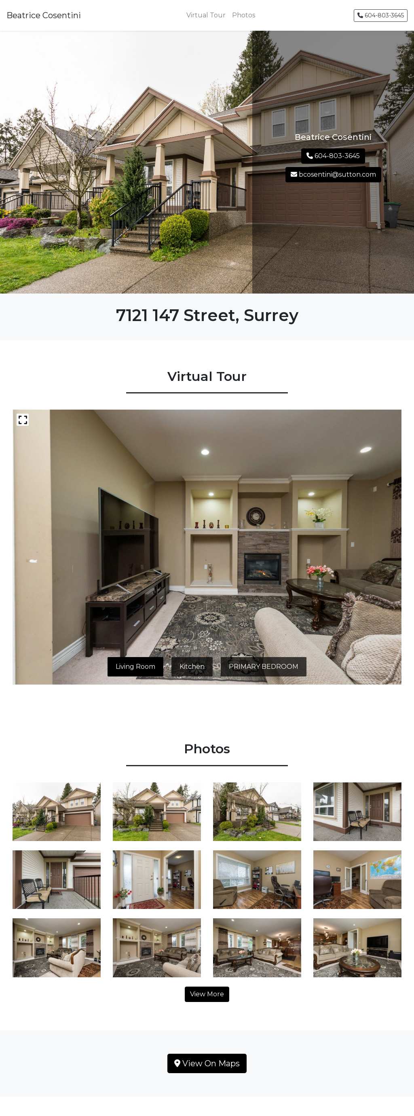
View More (207, 994)
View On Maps (207, 1063)
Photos (243, 15)
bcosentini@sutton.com (333, 174)
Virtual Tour (206, 15)
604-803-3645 (380, 15)
